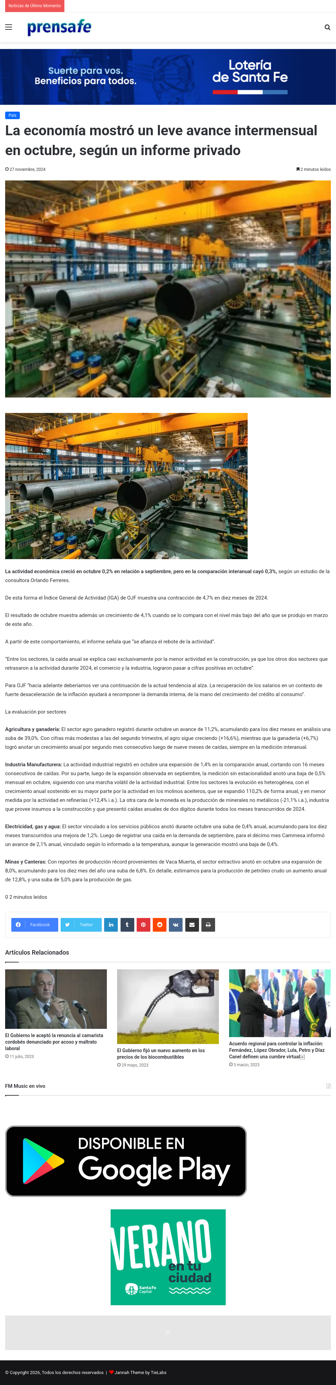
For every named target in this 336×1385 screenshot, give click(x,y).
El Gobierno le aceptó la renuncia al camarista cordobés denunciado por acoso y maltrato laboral (54, 1042)
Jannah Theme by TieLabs (140, 1372)
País (12, 115)
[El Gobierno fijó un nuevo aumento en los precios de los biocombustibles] (168, 1006)
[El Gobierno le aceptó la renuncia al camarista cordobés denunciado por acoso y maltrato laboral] (56, 999)
